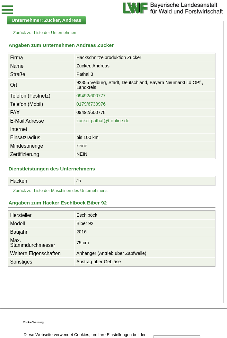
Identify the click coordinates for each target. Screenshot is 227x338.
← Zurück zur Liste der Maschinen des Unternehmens (57, 190)
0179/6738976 (91, 104)
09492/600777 (91, 95)
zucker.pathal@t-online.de (102, 120)
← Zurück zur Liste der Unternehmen (42, 32)
